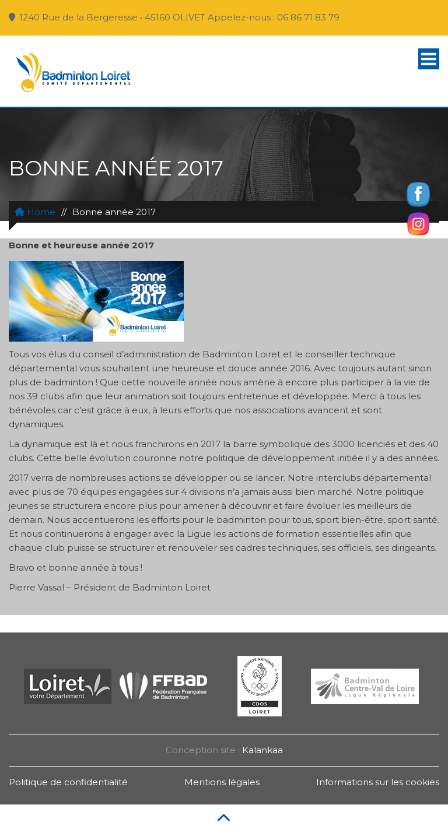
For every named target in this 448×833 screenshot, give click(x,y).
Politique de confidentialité (68, 782)
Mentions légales (222, 782)
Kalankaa (262, 749)
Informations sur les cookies (377, 782)
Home (35, 211)
